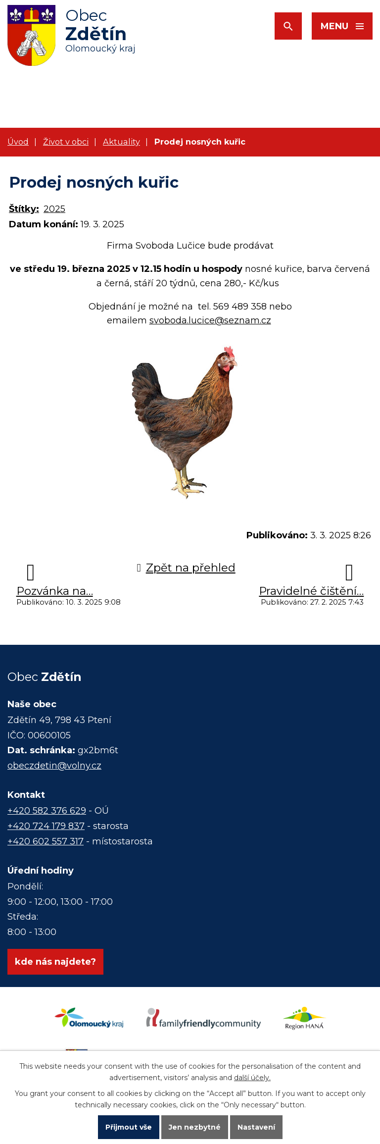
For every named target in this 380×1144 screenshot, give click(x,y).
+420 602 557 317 (45, 841)
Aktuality (121, 142)
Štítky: (24, 209)
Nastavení (256, 1127)
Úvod (18, 142)
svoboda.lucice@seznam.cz (210, 320)
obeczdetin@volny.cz (54, 765)
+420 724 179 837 (46, 826)
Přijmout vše (128, 1127)
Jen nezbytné (195, 1127)
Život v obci (66, 142)
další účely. (252, 1077)
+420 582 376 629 (46, 810)
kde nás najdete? (55, 961)
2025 (54, 209)
